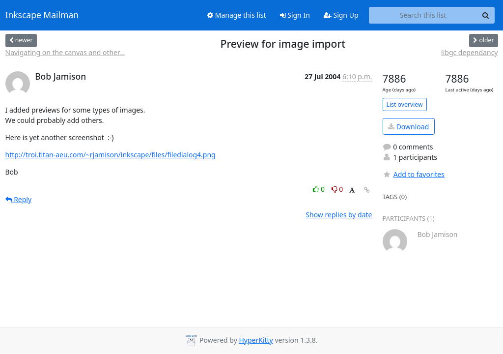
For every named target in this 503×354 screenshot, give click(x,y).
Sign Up (341, 15)
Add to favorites (414, 174)
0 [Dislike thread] (337, 189)
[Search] (486, 15)
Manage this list (236, 15)
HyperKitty (256, 340)
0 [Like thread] (319, 189)
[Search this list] (423, 15)
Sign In (295, 15)
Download (408, 126)
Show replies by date (339, 214)
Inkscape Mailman (42, 15)
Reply (18, 199)
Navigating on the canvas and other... (65, 52)
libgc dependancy (469, 52)
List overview (405, 104)
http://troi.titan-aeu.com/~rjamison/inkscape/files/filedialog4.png (110, 154)
